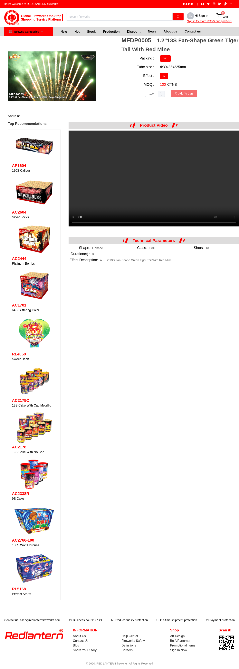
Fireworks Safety (133, 640)
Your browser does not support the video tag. (154, 178)
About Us (79, 636)
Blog (76, 645)
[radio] (165, 58)
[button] (161, 95)
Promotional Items (182, 645)
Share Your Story (85, 650)
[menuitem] (64, 31)
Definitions (128, 645)
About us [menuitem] (170, 31)
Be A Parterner (180, 640)
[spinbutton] (155, 94)
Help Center (129, 636)
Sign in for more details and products (209, 21)
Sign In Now (178, 650)
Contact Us (80, 640)
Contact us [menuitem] (193, 31)
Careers (127, 650)
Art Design (177, 636)
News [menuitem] (152, 31)
